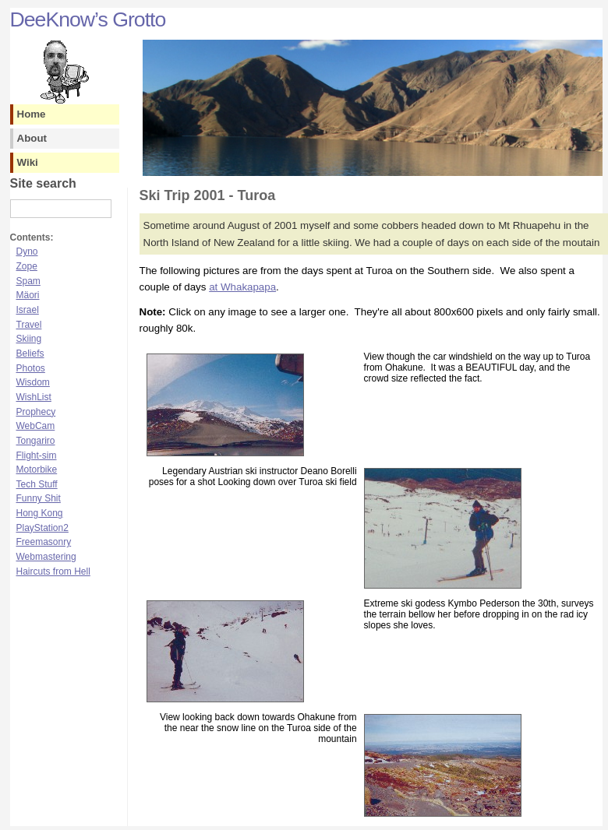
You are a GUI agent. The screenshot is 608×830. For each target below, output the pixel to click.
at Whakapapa (242, 287)
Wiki (27, 162)
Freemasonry (44, 541)
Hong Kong (39, 513)
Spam (28, 281)
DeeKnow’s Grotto (88, 19)
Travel (29, 324)
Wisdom (33, 382)
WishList (33, 397)
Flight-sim (36, 455)
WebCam (35, 425)
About (32, 138)
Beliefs (30, 353)
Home (31, 114)
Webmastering (46, 556)
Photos (30, 368)
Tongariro (35, 440)
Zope (26, 266)
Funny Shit (38, 498)
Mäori (28, 295)
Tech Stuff (37, 484)
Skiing (29, 338)
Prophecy (36, 411)
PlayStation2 (42, 527)
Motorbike (37, 469)
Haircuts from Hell (53, 571)
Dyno (27, 251)
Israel (27, 309)
